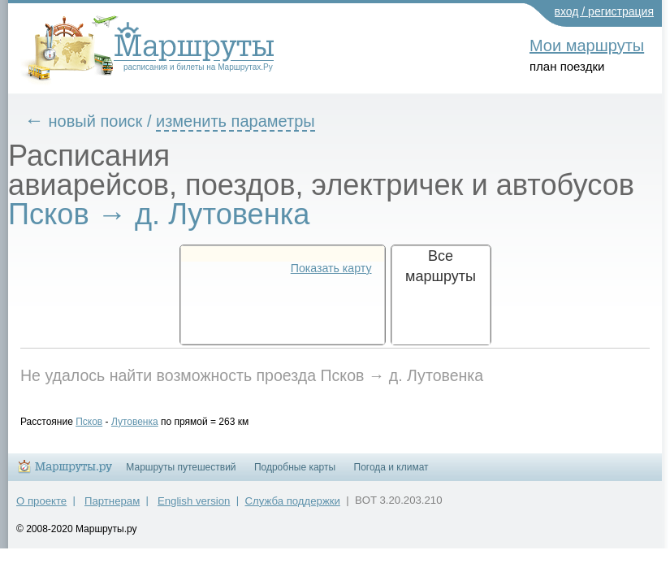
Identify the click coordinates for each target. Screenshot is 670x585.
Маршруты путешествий (181, 474)
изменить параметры (247, 121)
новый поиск (108, 121)
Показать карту (331, 268)
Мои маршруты (587, 45)
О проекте (41, 508)
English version (194, 508)
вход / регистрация (605, 11)
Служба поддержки (292, 508)
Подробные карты (294, 474)
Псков (101, 421)
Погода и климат (391, 474)
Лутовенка (147, 421)
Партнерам (112, 508)
